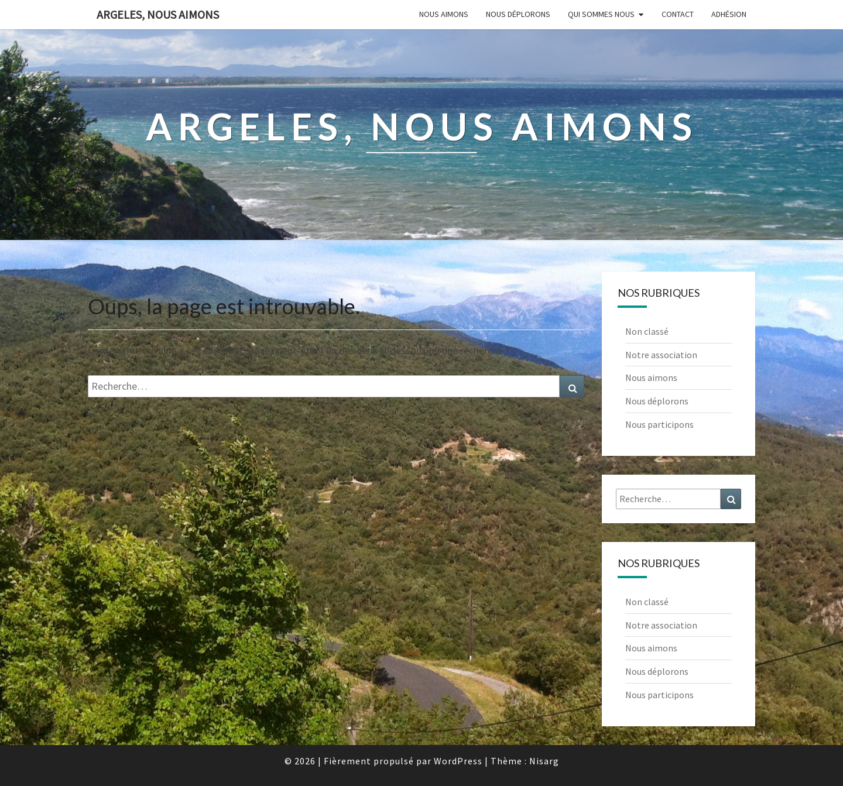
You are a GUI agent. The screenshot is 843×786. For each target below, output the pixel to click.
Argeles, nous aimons (158, 14)
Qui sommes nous (601, 14)
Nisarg (544, 761)
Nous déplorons (518, 14)
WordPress (458, 761)
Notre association (661, 355)
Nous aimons (443, 14)
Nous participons (659, 424)
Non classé (647, 331)
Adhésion (728, 14)
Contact (678, 14)
